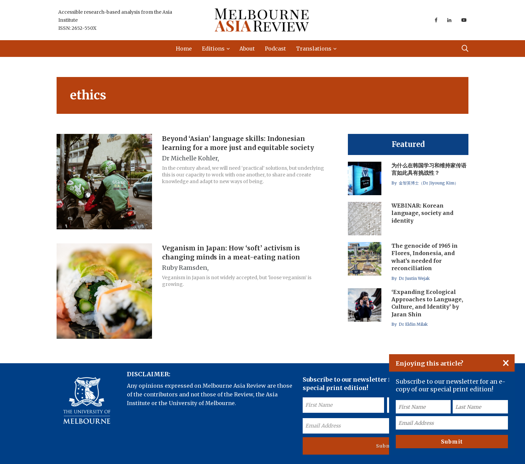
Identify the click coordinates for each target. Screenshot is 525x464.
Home (184, 48)
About (247, 48)
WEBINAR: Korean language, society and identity (422, 213)
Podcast (275, 48)
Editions (213, 48)
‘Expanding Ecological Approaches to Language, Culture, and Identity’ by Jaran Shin (427, 303)
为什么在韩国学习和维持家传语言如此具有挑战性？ (428, 169)
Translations (313, 48)
